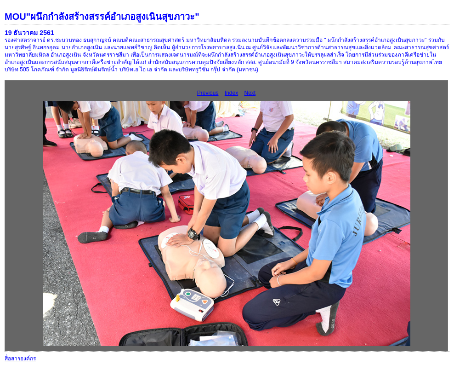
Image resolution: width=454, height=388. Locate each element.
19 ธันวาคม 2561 (29, 32)
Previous (208, 93)
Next (250, 93)
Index (231, 93)
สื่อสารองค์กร (20, 358)
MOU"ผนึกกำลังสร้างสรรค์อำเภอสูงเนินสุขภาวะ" (102, 17)
